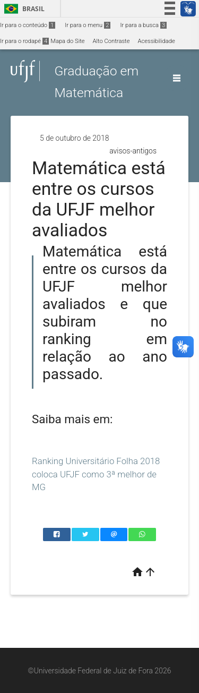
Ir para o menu (87, 25)
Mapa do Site (67, 41)
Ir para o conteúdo (27, 25)
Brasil (22, 8)
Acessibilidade (156, 41)
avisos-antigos (133, 151)
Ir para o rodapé (24, 41)
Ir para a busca (143, 25)
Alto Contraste (111, 41)
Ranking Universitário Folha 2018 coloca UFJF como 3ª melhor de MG (96, 474)
